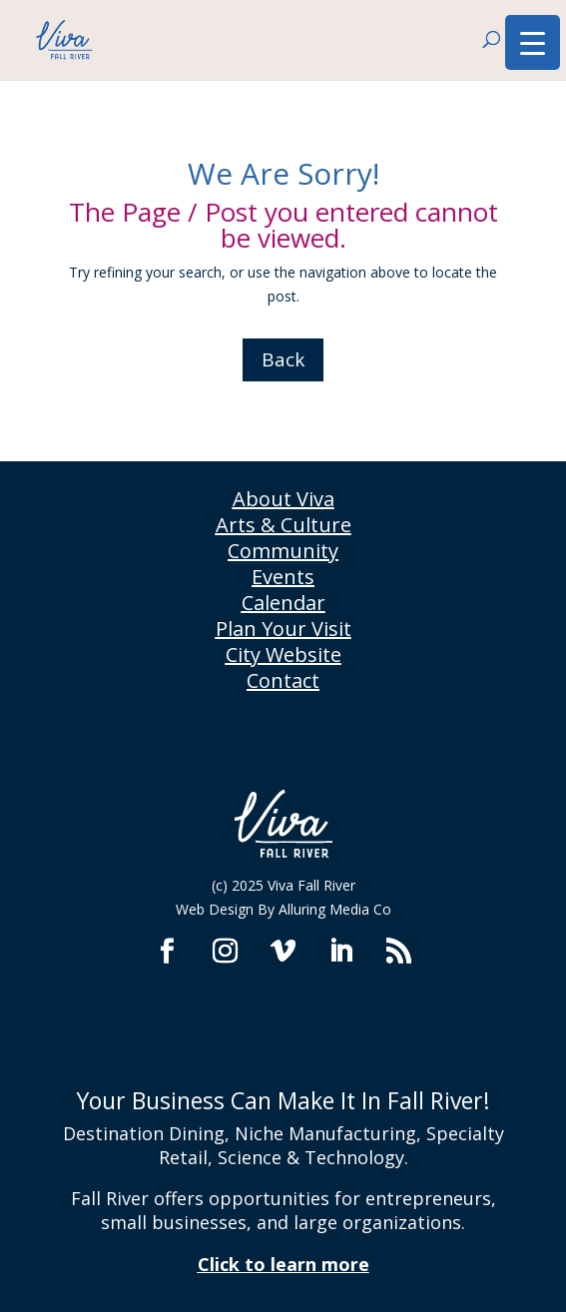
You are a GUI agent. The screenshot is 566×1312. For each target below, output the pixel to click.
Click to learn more (283, 1264)
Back (283, 359)
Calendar (283, 602)
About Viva (283, 498)
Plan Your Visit (283, 628)
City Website (283, 654)
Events (283, 576)
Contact (283, 680)
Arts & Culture (283, 524)
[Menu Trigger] (532, 42)
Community (283, 550)
